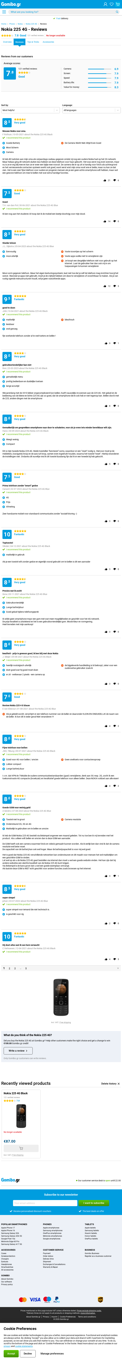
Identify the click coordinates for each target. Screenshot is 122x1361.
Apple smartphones (51, 1228)
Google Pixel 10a (8, 1239)
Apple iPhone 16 (8, 1230)
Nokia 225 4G (31, 24)
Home (3, 24)
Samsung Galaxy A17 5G (11, 1244)
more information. (88, 1313)
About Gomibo (7, 1279)
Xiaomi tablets (91, 1233)
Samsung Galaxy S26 (10, 1233)
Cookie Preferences (68, 1317)
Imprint (54, 1317)
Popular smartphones (14, 1224)
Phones (47, 1224)
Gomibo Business (92, 1253)
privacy (7, 1346)
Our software (6, 1282)
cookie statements (24, 1346)
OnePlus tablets (91, 1239)
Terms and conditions (87, 1317)
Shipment (47, 1262)
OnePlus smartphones (52, 1233)
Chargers (5, 1259)
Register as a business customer (98, 1256)
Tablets (89, 1224)
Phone (12, 24)
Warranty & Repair (50, 1267)
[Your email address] (45, 1203)
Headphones (6, 1264)
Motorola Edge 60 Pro (10, 1241)
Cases (3, 1253)
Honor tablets (90, 1236)
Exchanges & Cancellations (54, 1264)
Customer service (53, 1250)
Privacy (46, 1317)
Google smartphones (51, 1239)
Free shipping (65, 1022)
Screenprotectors (8, 1256)
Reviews (43, 24)
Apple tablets (90, 1228)
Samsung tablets (92, 1230)
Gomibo (5, 1275)
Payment (47, 1253)
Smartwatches (7, 1267)
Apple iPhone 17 (8, 1228)
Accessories (8, 1250)
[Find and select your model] (64, 11)
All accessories (7, 1270)
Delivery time (48, 1259)
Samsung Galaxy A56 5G (11, 1236)
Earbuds (4, 1262)
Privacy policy (7, 1284)
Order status (48, 1256)
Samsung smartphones (52, 1230)
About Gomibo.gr (33, 1317)
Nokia (20, 24)
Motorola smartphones (52, 1236)
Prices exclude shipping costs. (89, 1311)
